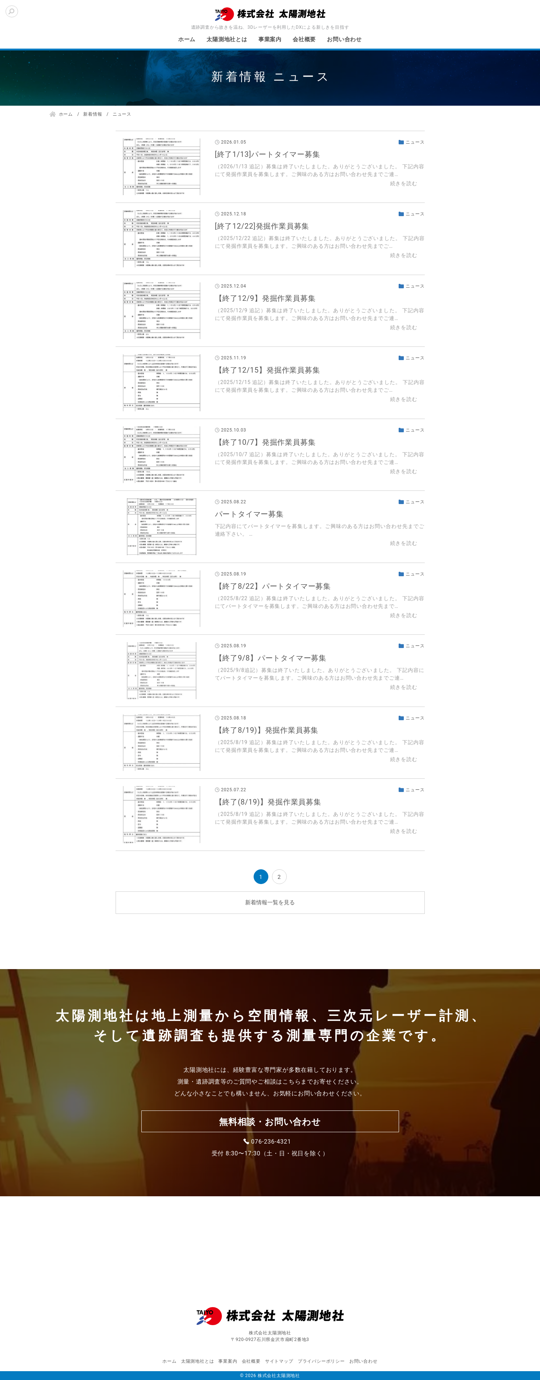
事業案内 (270, 39)
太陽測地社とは (227, 39)
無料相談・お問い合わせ (270, 1122)
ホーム (186, 39)
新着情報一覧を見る (270, 902)
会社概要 (304, 39)
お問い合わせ (344, 39)
